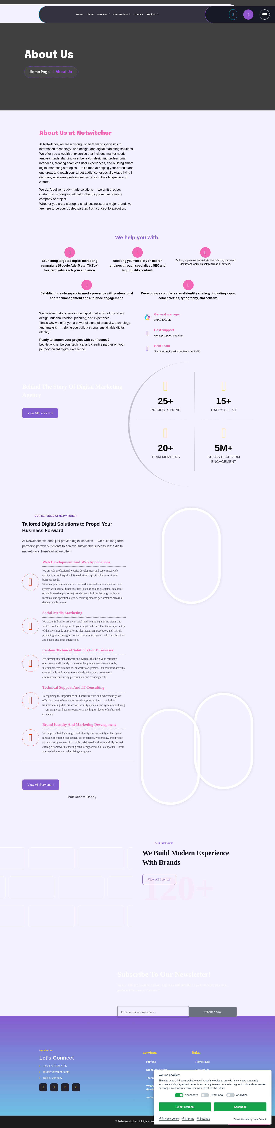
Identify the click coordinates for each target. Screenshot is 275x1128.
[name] (248, 14)
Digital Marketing (156, 1069)
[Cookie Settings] (203, 1118)
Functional (216, 1095)
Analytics (241, 1095)
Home (79, 14)
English (151, 14)
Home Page (202, 1061)
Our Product (120, 14)
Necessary (191, 1095)
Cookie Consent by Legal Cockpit (250, 1119)
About (90, 14)
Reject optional (184, 1107)
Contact (138, 14)
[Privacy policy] (169, 1118)
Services (102, 14)
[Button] (233, 14)
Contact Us (202, 1069)
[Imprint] (188, 1118)
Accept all (240, 1107)
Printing (151, 1061)
